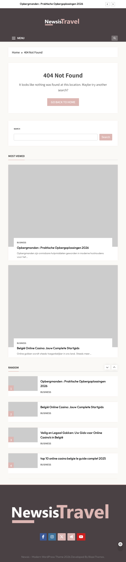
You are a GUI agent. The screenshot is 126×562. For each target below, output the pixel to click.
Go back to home (63, 102)
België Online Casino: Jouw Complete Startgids (48, 348)
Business (21, 242)
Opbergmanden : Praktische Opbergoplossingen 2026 (51, 3)
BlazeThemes (96, 557)
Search (17, 129)
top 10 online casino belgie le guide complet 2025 (73, 458)
